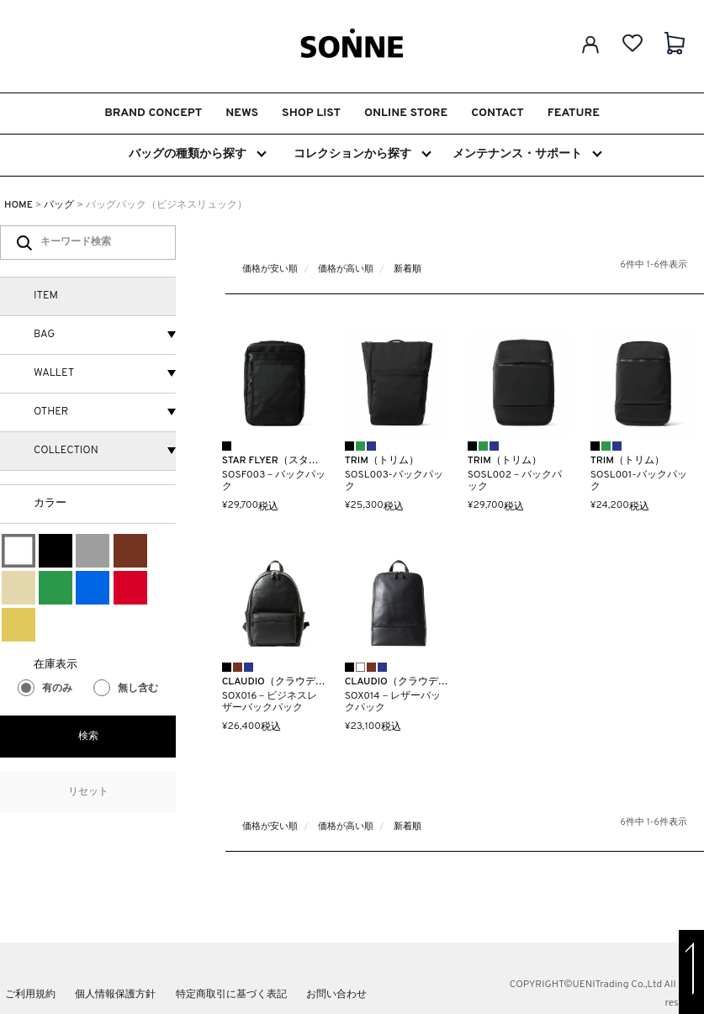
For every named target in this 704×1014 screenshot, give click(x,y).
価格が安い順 (270, 269)
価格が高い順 (345, 269)
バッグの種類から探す (197, 154)
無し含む (125, 688)
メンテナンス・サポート (526, 154)
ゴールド (18, 625)
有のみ (45, 688)
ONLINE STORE (405, 113)
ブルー (92, 588)
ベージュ (18, 588)
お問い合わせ (336, 994)
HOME (18, 205)
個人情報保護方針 (115, 994)
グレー (92, 551)
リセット (88, 792)
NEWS (241, 113)
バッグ (59, 205)
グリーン (55, 588)
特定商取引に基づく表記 (231, 994)
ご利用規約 (30, 994)
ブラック (55, 551)
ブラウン (130, 551)
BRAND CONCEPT (153, 113)
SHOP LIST (311, 113)
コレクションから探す (362, 154)
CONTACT (497, 113)
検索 (88, 736)
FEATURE (574, 113)
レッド (130, 588)
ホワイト (18, 551)
